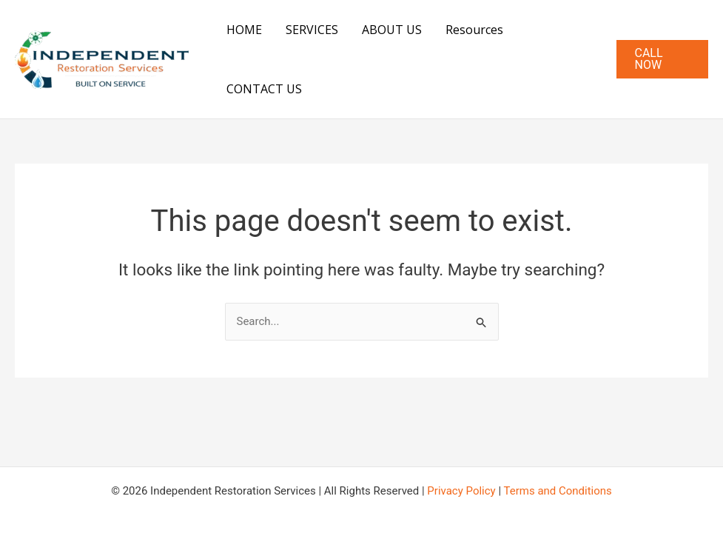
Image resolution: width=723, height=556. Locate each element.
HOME (244, 29)
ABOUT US (392, 29)
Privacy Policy (461, 491)
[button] (662, 59)
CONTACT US (264, 89)
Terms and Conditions (558, 491)
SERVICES (312, 29)
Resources (474, 29)
